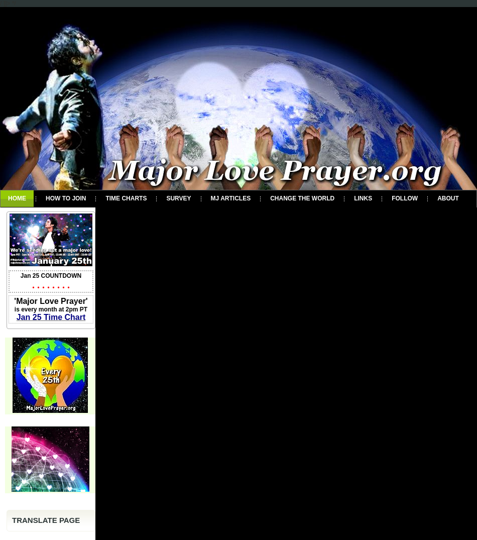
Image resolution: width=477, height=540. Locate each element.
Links (363, 198)
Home (17, 198)
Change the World (302, 198)
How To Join (66, 198)
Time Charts (126, 198)
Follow (405, 198)
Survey (178, 198)
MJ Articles (231, 198)
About (448, 198)
